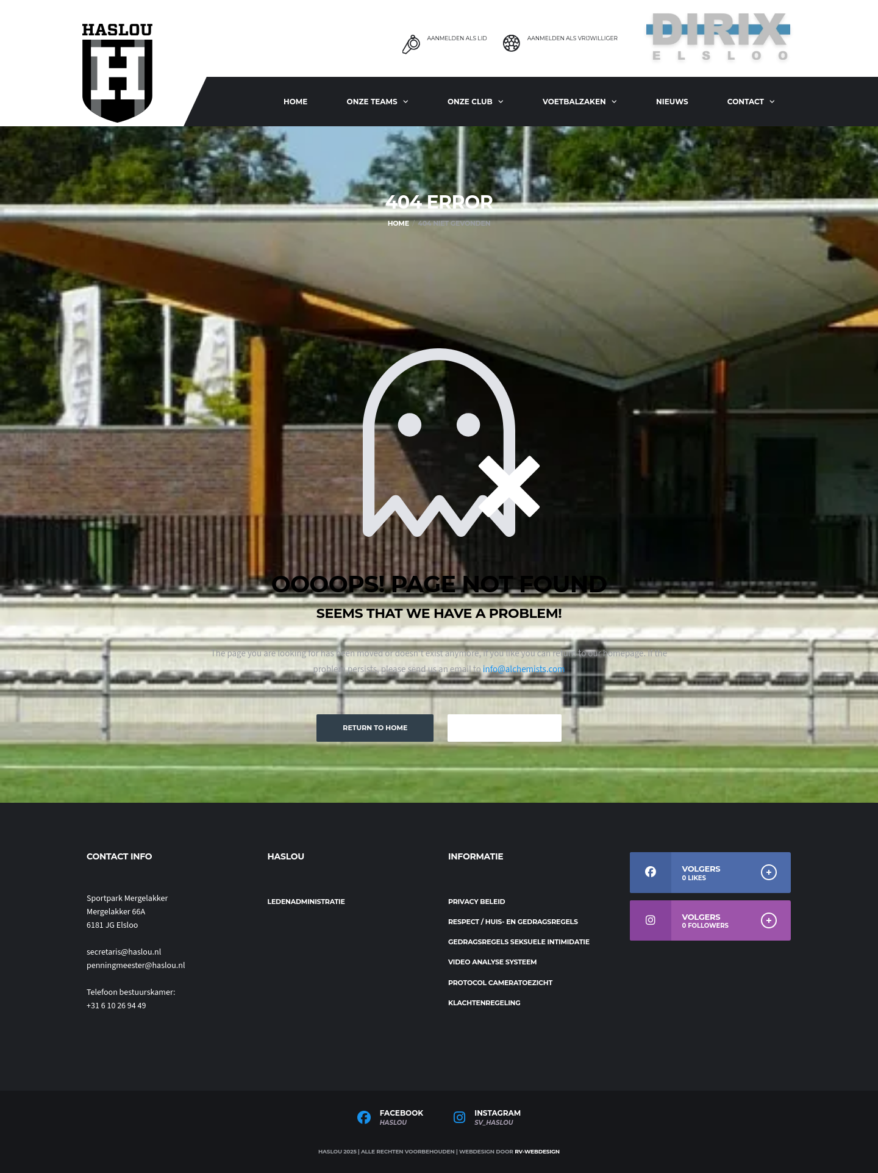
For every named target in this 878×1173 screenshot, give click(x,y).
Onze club (470, 101)
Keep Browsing (504, 727)
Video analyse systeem (492, 962)
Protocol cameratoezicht (500, 982)
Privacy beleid (476, 901)
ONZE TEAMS (372, 101)
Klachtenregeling (484, 1003)
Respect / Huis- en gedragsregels (513, 921)
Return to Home (375, 727)
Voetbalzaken (574, 101)
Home (295, 101)
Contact (745, 101)
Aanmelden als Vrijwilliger (572, 38)
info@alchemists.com (524, 669)
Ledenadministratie (306, 901)
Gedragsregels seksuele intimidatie (519, 942)
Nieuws (672, 101)
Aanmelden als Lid (457, 38)
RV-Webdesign (537, 1151)
